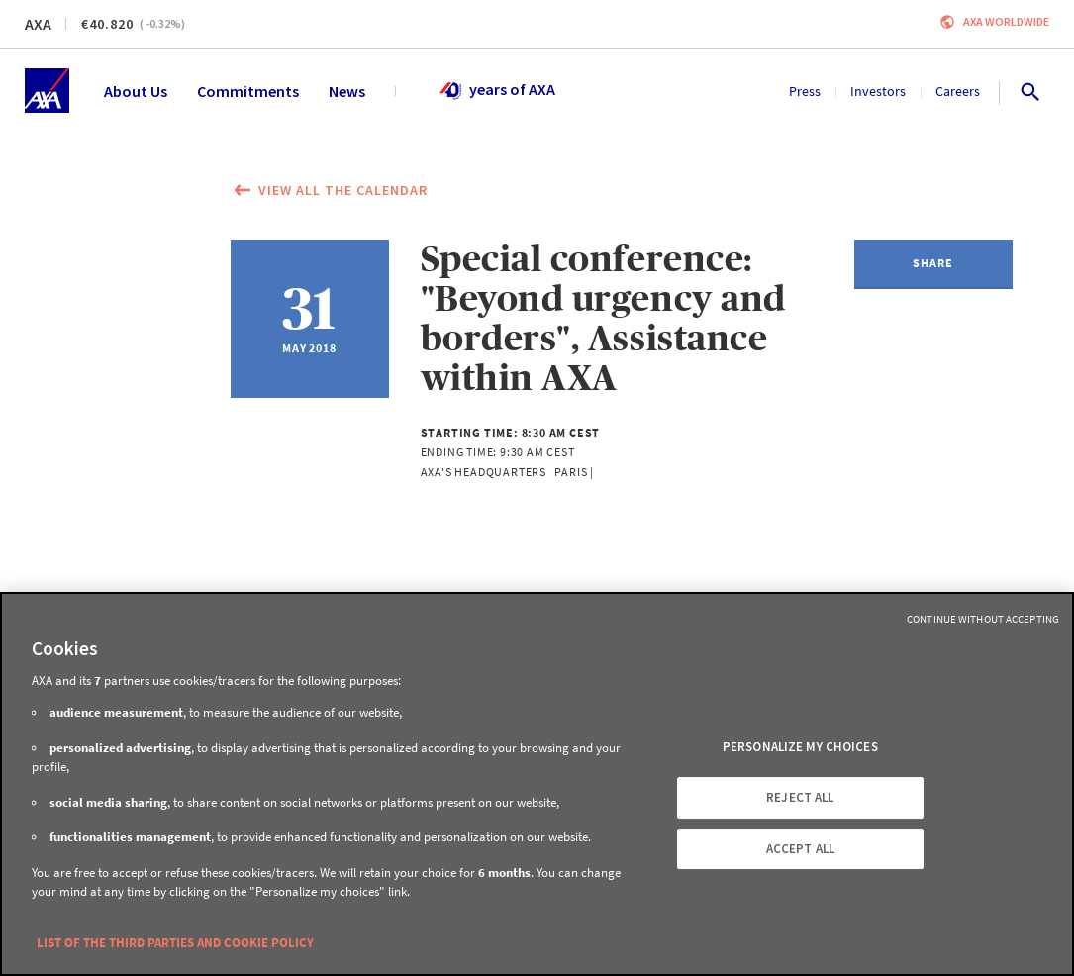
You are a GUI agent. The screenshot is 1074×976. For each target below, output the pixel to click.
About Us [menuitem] (135, 91)
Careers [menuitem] (957, 91)
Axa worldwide (1006, 21)
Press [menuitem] (805, 91)
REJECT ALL (799, 797)
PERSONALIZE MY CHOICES (800, 747)
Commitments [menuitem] (248, 91)
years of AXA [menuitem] (496, 91)
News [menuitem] (347, 91)
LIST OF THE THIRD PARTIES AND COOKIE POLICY (175, 942)
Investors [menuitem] (878, 91)
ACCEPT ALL (800, 848)
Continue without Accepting (983, 619)
